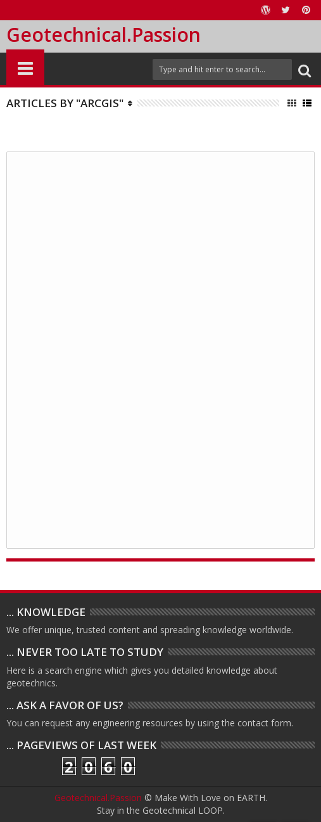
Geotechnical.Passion (103, 35)
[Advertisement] (160, 348)
